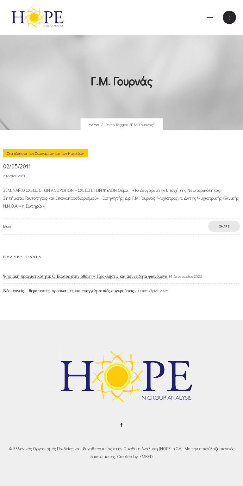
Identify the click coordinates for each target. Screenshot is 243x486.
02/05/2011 (17, 166)
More (7, 226)
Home (94, 124)
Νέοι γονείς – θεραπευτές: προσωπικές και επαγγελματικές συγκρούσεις (68, 291)
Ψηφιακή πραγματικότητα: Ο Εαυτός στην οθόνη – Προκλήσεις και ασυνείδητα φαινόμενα (85, 276)
